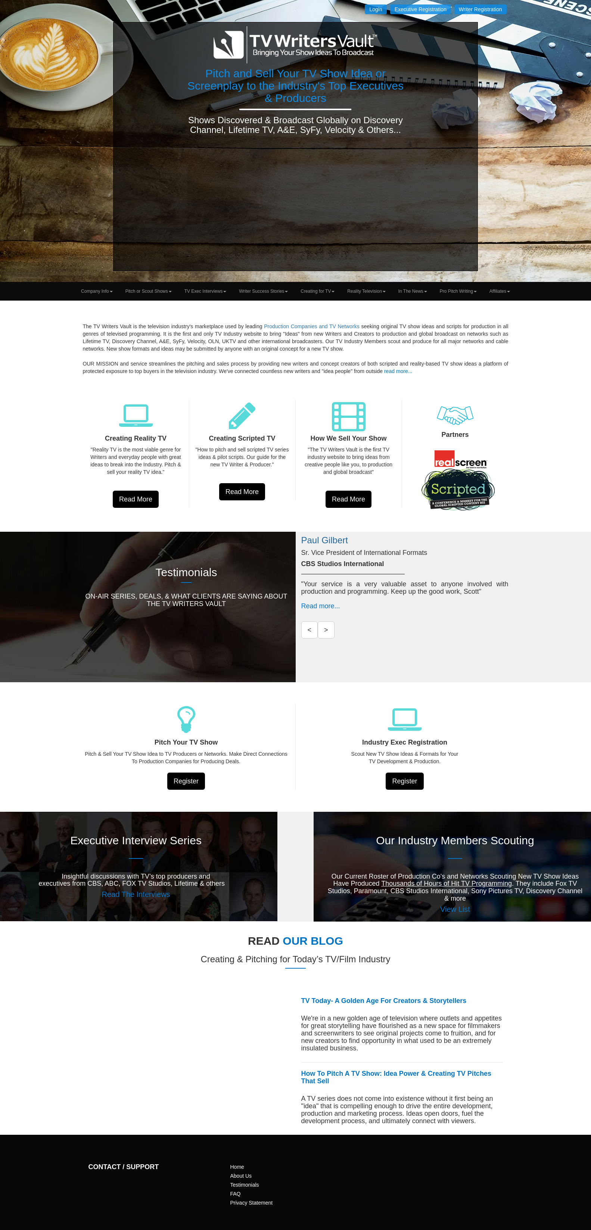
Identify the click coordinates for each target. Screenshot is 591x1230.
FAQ (235, 1194)
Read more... (320, 606)
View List (455, 909)
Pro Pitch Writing (458, 291)
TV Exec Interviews (205, 291)
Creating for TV (318, 291)
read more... (398, 371)
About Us (241, 1176)
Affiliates (499, 291)
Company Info (97, 291)
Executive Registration (421, 9)
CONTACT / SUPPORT (123, 1167)
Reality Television (366, 291)
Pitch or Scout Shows (148, 291)
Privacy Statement (251, 1203)
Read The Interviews (136, 894)
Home (237, 1167)
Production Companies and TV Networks (312, 326)
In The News (412, 291)
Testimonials (244, 1185)
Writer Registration (480, 9)
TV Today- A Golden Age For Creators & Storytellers (384, 1000)
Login (375, 9)
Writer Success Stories (263, 291)
